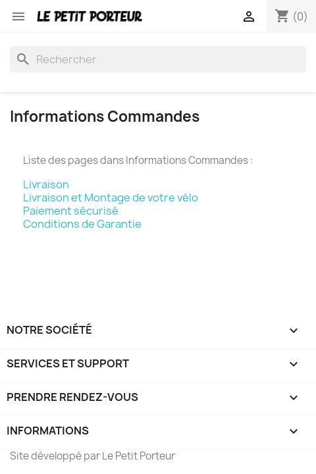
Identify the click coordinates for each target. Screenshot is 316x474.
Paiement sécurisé (70, 210)
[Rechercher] (158, 59)
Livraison (46, 184)
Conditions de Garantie (82, 224)
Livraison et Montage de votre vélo (110, 197)
